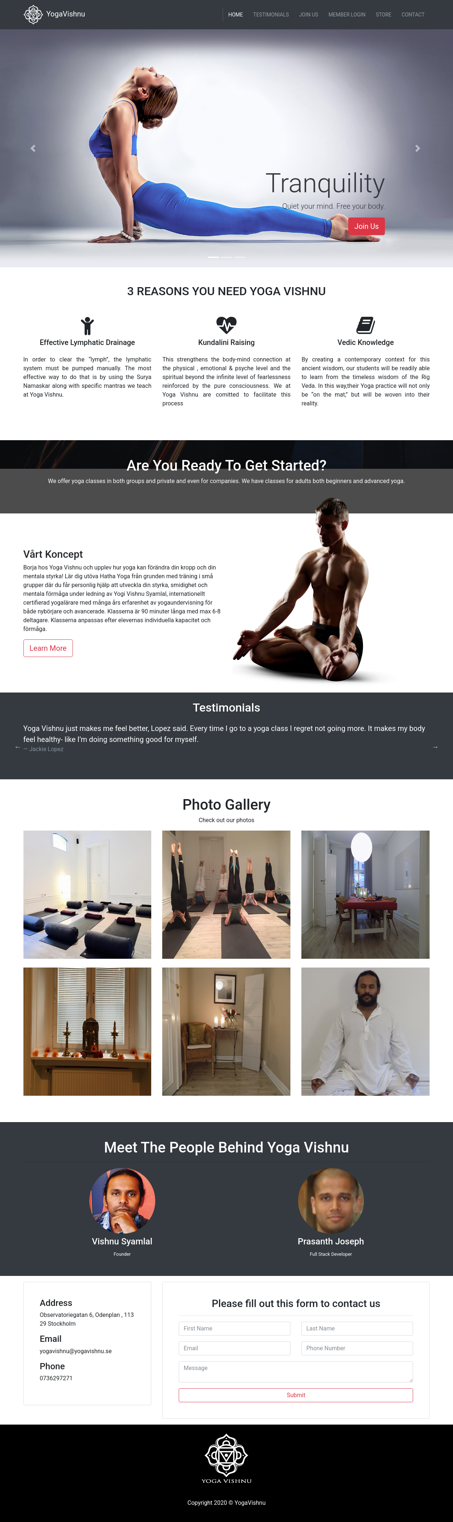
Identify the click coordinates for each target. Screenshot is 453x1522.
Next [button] (435, 746)
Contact (413, 15)
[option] (226, 741)
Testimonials (271, 15)
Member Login (346, 15)
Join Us (308, 15)
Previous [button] (18, 746)
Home (236, 15)
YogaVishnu (54, 15)
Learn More (48, 648)
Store (383, 15)
